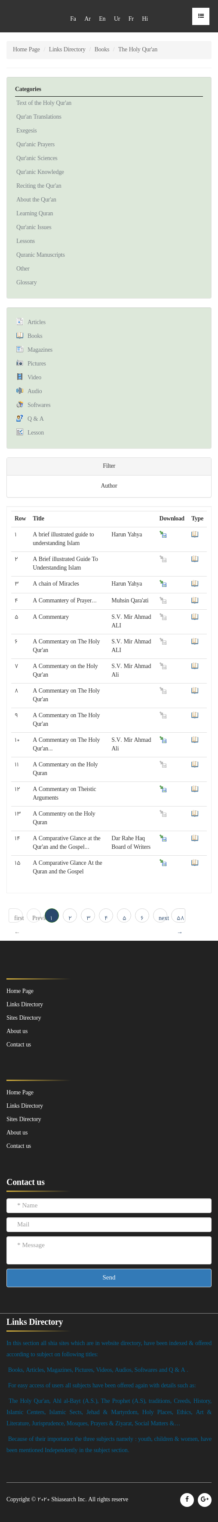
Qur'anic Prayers (35, 145)
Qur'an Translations (38, 117)
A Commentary (51, 617)
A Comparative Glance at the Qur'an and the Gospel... (66, 843)
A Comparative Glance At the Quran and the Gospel (67, 867)
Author (109, 486)
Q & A (36, 419)
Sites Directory (23, 1120)
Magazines (40, 350)
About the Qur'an (36, 200)
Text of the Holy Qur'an (43, 103)
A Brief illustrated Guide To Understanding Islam (65, 563)
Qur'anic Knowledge (40, 172)
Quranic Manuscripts (40, 255)
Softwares (39, 405)
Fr (131, 19)
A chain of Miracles (56, 584)
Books (102, 50)
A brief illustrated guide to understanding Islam (63, 539)
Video (34, 378)
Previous (36, 918)
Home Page (26, 50)
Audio (35, 392)
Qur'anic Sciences (37, 158)
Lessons (25, 241)
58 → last (181, 918)
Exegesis (26, 131)
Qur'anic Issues (33, 228)
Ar (87, 19)
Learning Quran (34, 214)
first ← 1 (18, 918)
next (163, 918)
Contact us (18, 1146)
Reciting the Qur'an (38, 186)
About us (17, 1133)
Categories (28, 89)
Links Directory (67, 50)
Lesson (36, 433)
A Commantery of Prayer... (64, 601)
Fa (73, 19)
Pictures (37, 364)
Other (22, 269)
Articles (37, 322)
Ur (117, 19)
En (102, 19)
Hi (144, 19)
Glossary (26, 283)
